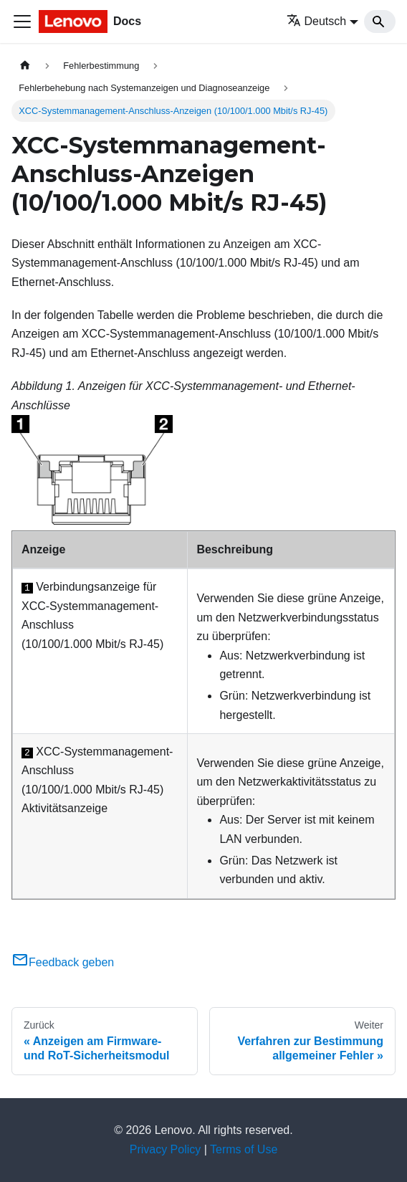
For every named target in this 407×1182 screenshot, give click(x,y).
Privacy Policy (165, 1149)
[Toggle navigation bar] (22, 21)
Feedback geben (62, 962)
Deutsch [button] (317, 21)
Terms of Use (243, 1149)
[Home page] (25, 65)
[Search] (380, 21)
